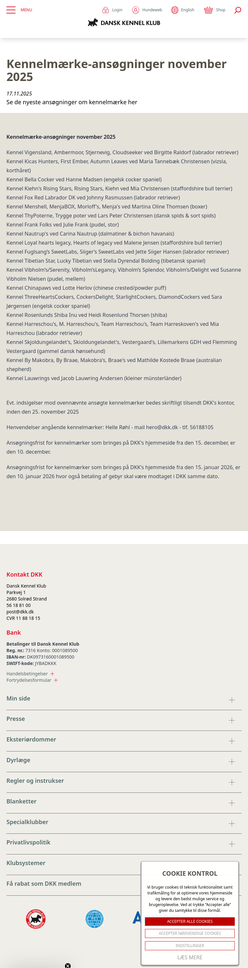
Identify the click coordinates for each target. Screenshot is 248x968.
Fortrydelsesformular (32, 680)
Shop (214, 10)
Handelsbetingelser (30, 674)
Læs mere (189, 957)
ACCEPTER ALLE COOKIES (189, 921)
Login (112, 10)
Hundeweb (146, 10)
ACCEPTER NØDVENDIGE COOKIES (190, 933)
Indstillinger (190, 945)
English (182, 10)
